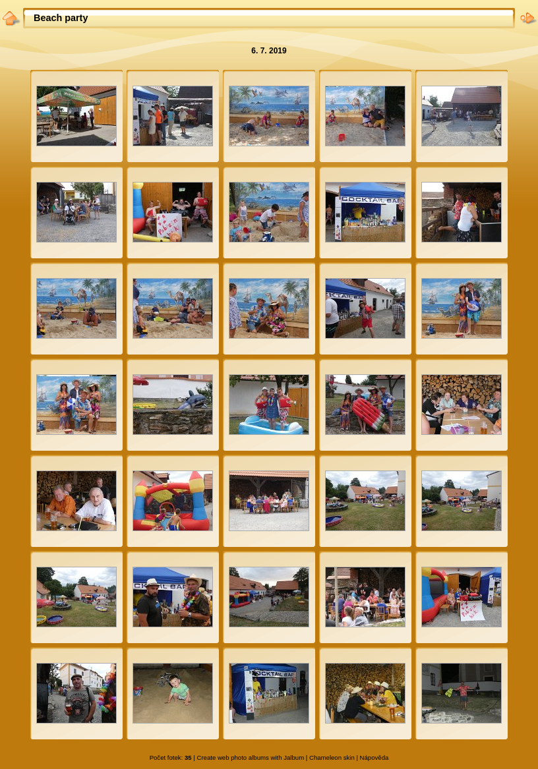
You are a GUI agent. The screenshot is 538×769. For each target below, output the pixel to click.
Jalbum (294, 757)
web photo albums (243, 757)
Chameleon (325, 757)
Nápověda (374, 757)
